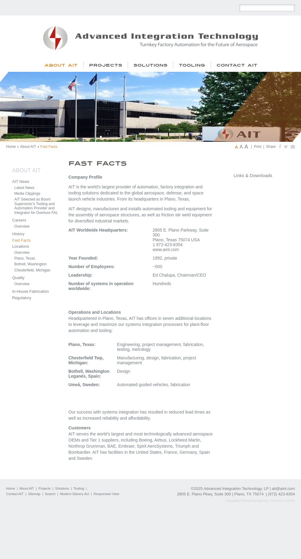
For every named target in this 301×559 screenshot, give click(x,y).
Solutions (62, 488)
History (18, 234)
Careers (19, 220)
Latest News (24, 188)
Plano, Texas (24, 258)
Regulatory (21, 297)
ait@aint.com (283, 488)
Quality (18, 277)
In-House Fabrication (30, 291)
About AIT (28, 147)
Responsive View (106, 494)
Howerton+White (282, 500)
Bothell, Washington (30, 264)
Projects (45, 488)
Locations (20, 246)
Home (11, 147)
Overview (21, 226)
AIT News (20, 181)
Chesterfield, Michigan (32, 270)
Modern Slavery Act (74, 494)
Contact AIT (14, 494)
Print (257, 147)
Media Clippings (27, 193)
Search (50, 494)
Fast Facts (21, 240)
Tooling (79, 488)
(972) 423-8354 (281, 494)
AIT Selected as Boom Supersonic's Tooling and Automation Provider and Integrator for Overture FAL (36, 206)
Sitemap (34, 494)
